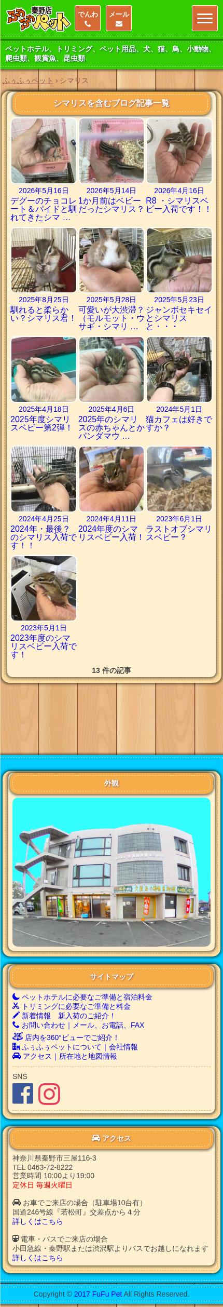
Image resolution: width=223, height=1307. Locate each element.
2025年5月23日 (179, 299)
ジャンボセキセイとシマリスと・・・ (179, 318)
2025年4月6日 (112, 409)
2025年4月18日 (44, 409)
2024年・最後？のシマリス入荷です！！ (43, 537)
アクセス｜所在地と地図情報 (64, 1007)
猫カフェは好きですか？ (179, 423)
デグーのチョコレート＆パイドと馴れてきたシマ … (43, 209)
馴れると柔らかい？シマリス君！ (43, 313)
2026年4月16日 (179, 190)
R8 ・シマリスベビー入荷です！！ (179, 204)
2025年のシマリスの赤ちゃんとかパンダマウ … (111, 427)
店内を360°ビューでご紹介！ (66, 989)
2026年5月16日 (44, 190)
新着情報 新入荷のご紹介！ (64, 967)
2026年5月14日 (112, 190)
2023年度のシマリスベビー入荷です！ (43, 646)
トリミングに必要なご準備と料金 (71, 957)
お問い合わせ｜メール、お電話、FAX (78, 976)
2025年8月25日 (44, 299)
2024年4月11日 (112, 519)
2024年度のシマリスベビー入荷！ (111, 533)
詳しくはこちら (37, 1172)
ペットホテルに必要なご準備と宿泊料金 (82, 948)
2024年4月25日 (44, 519)
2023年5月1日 (44, 628)
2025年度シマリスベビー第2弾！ (41, 423)
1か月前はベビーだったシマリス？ (111, 204)
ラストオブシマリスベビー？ (179, 533)
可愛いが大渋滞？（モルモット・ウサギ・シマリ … (111, 318)
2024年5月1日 (179, 409)
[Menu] (205, 18)
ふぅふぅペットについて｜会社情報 (75, 998)
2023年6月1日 (179, 519)
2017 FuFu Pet (98, 1245)
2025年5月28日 (112, 299)
